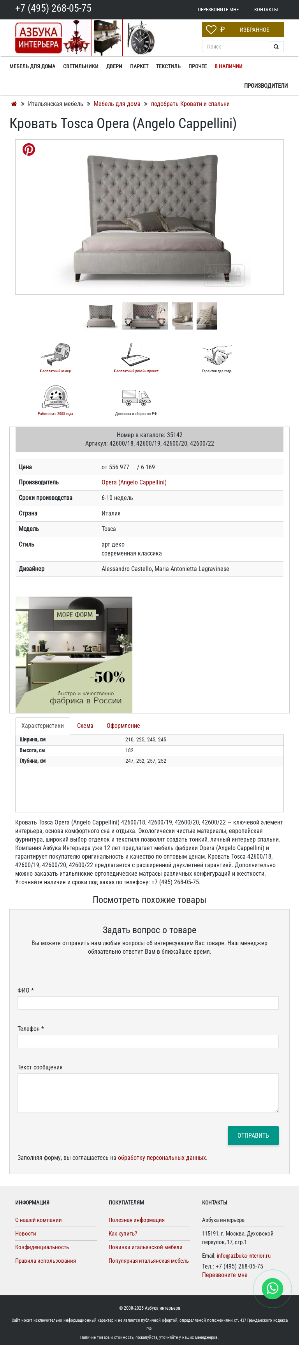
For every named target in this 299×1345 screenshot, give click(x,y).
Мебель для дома (118, 104)
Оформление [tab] (123, 725)
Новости (25, 1233)
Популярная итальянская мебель (149, 1260)
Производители (266, 85)
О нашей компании (38, 1220)
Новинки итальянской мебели (146, 1247)
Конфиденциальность (42, 1247)
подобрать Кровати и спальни (190, 104)
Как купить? (123, 1233)
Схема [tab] (85, 725)
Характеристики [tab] (42, 725)
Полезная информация (137, 1220)
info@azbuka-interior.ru (244, 1255)
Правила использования (45, 1260)
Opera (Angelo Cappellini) (134, 482)
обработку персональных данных (162, 1157)
